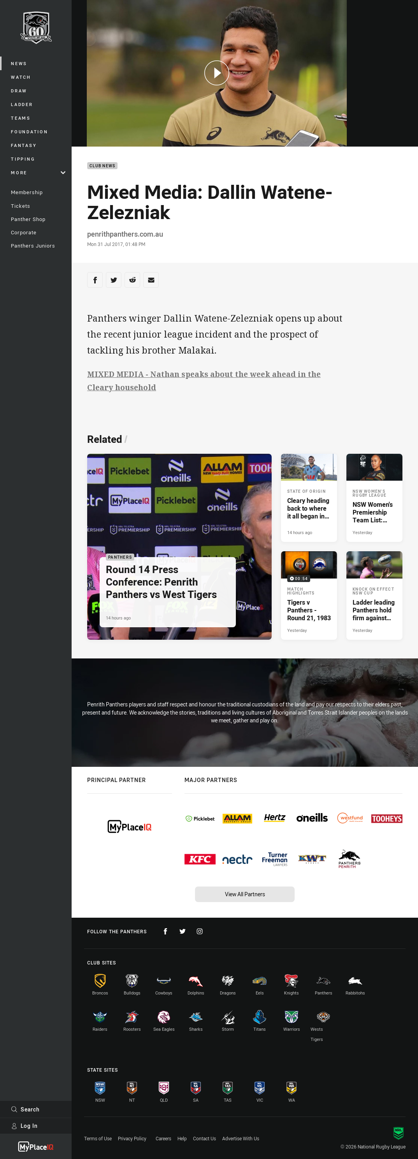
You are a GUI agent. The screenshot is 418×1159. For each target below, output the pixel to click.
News (19, 63)
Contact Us (204, 1138)
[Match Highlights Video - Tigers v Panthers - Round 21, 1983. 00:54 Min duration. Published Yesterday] (309, 595)
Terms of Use (98, 1138)
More (38, 172)
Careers (163, 1138)
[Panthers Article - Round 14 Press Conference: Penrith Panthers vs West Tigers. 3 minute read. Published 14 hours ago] (179, 546)
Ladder (22, 104)
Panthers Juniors (33, 245)
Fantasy (24, 145)
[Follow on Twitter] (182, 931)
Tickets (20, 205)
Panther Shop (28, 219)
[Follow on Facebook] (165, 931)
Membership (27, 192)
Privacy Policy (132, 1138)
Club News (102, 165)
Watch (21, 77)
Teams (21, 118)
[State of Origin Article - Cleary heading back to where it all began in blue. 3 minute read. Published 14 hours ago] (309, 498)
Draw (19, 91)
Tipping (23, 159)
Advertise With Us (240, 1138)
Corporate (24, 232)
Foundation (29, 131)
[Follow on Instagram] (200, 931)
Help (182, 1138)
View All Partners (245, 894)
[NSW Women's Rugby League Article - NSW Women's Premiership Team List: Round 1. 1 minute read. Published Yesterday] (374, 498)
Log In (24, 1125)
